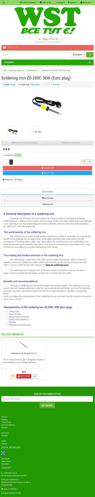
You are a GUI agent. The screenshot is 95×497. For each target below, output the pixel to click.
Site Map (4, 436)
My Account (5, 459)
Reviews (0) (47, 204)
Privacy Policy (6, 422)
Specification (48, 198)
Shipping (4, 420)
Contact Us (5, 433)
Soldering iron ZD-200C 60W (70, 143)
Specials (4, 444)
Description (47, 192)
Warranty (4, 428)
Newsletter (5, 464)
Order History (5, 461)
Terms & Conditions (8, 425)
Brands (3, 441)
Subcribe (47, 405)
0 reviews (56, 85)
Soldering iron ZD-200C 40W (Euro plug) (24, 143)
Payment (4, 417)
